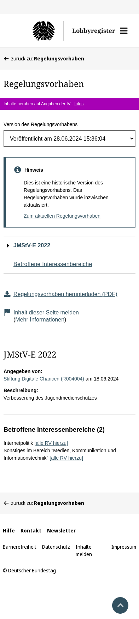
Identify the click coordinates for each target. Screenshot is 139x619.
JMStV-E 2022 (31, 245)
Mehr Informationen (39, 320)
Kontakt (31, 530)
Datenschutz (56, 546)
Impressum (123, 546)
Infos (78, 103)
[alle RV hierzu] (51, 443)
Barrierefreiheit (19, 546)
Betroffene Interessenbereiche (52, 264)
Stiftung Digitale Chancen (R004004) (44, 379)
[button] (123, 30)
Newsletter (61, 530)
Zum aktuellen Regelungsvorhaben (62, 216)
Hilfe (9, 530)
